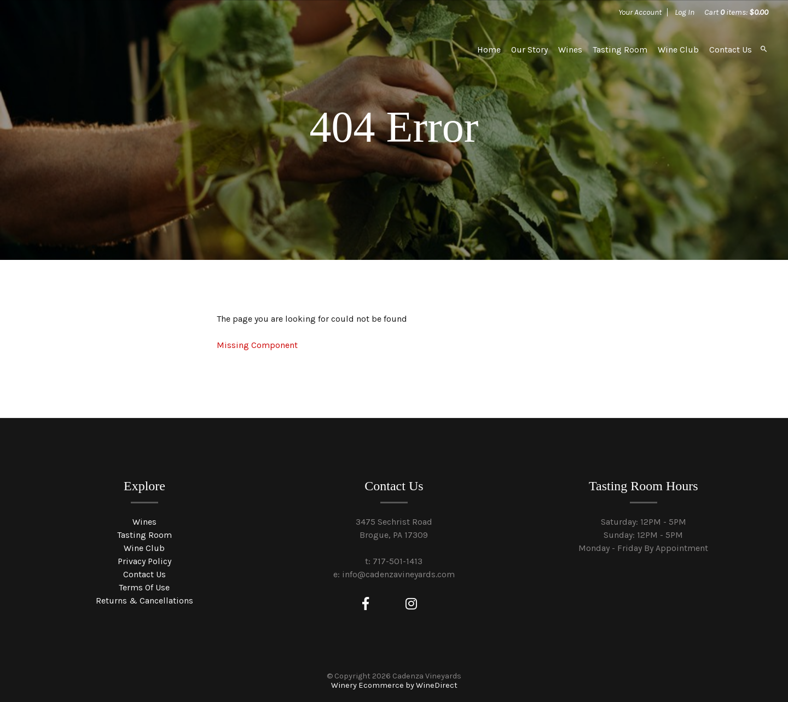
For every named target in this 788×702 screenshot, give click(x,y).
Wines (570, 49)
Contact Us (730, 49)
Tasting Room (620, 49)
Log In (684, 12)
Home (489, 49)
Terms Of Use (144, 587)
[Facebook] (365, 604)
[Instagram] (411, 604)
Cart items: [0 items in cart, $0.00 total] (736, 12)
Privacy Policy (144, 561)
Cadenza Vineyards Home (102, 49)
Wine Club (678, 49)
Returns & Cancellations (144, 600)
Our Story (529, 49)
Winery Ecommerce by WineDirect (394, 685)
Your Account (640, 12)
